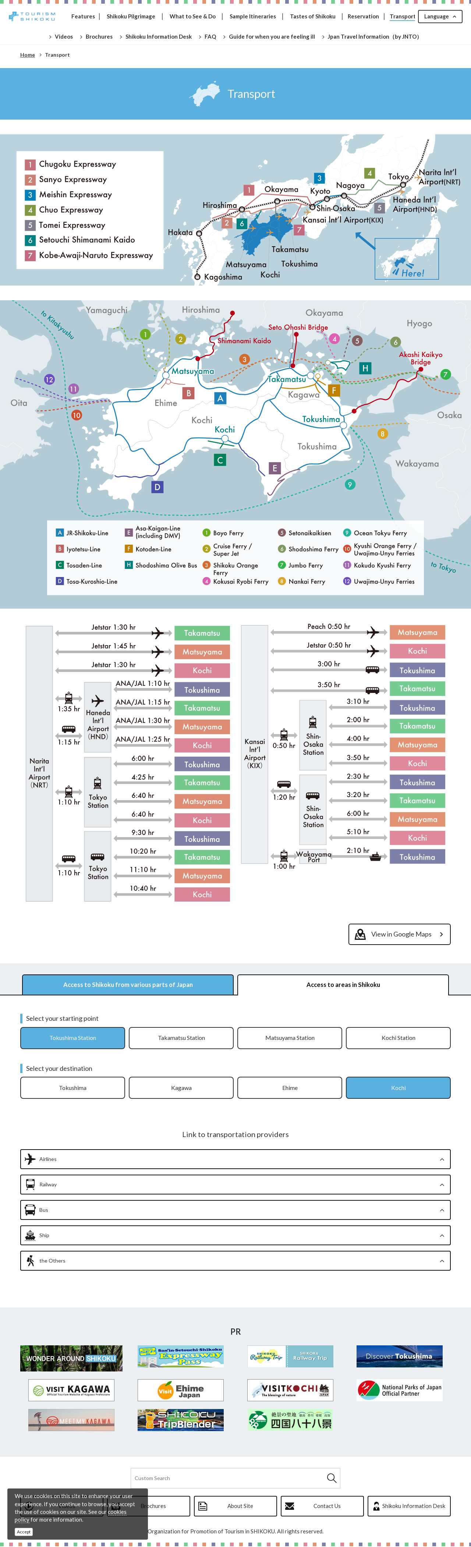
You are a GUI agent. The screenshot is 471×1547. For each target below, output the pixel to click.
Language (436, 16)
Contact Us (327, 1506)
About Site (240, 1506)
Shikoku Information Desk (413, 1506)
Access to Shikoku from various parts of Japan (128, 985)
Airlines (48, 1160)
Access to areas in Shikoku (343, 985)
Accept (24, 1531)
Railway (48, 1185)
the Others (52, 1261)
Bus (43, 1210)
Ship (44, 1236)
